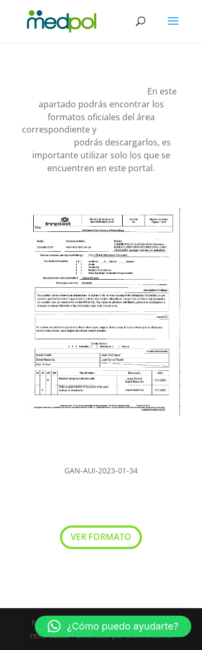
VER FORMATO (101, 537)
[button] (113, 626)
